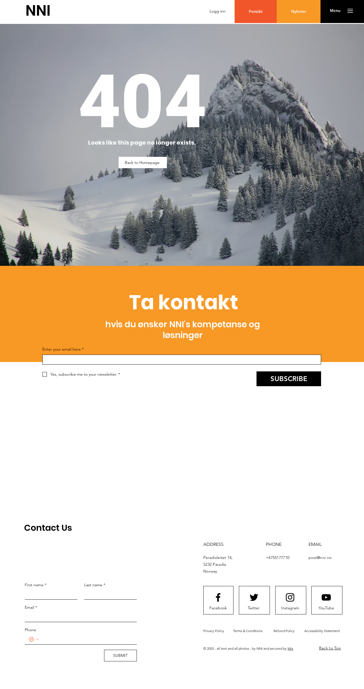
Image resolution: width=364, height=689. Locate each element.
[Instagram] (290, 608)
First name (35, 584)
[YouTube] (326, 608)
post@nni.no (320, 557)
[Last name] (108, 594)
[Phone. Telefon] (86, 639)
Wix (290, 648)
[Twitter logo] (254, 597)
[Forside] (256, 11)
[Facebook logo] (218, 597)
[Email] (79, 617)
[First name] (49, 594)
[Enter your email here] (180, 359)
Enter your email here (63, 349)
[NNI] (38, 10)
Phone (30, 629)
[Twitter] (253, 608)
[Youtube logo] (326, 597)
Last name (94, 584)
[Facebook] (218, 608)
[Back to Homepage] (143, 162)
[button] (335, 11)
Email (31, 607)
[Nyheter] (298, 11)
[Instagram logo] (290, 597)
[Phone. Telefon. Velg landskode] (34, 639)
